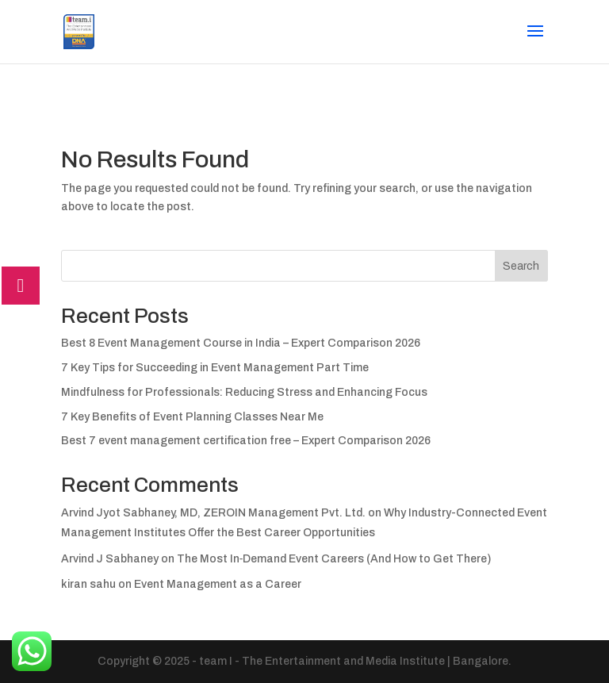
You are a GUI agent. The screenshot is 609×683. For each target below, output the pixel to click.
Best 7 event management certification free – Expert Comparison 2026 (246, 441)
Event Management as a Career (217, 584)
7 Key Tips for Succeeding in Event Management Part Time (215, 368)
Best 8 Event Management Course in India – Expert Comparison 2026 (240, 343)
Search (521, 266)
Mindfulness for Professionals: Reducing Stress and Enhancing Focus (244, 392)
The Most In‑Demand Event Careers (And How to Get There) (334, 559)
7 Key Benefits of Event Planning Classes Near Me (192, 417)
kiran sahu (88, 584)
